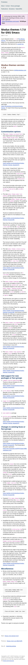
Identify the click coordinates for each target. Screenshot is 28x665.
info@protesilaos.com (20, 70)
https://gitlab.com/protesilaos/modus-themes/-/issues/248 (13, 311)
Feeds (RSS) (19, 9)
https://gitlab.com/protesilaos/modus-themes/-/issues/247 (13, 386)
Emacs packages (15, 6)
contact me (20, 44)
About (3, 6)
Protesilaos (4, 2)
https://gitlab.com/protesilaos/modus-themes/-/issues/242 (13, 494)
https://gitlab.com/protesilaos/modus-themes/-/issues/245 (13, 219)
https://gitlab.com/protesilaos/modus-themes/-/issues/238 (13, 268)
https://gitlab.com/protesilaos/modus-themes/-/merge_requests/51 (13, 164)
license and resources (8, 660)
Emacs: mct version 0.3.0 (12, 636)
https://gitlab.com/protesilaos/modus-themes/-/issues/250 (13, 408)
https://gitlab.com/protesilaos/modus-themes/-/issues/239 (13, 371)
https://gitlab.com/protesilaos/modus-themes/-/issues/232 (13, 564)
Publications (4, 9)
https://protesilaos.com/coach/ (10, 21)
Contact (8, 6)
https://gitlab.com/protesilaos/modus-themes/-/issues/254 (13, 396)
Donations (12, 9)
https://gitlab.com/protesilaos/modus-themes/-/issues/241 (13, 347)
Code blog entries (11, 646)
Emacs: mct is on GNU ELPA (14, 641)
